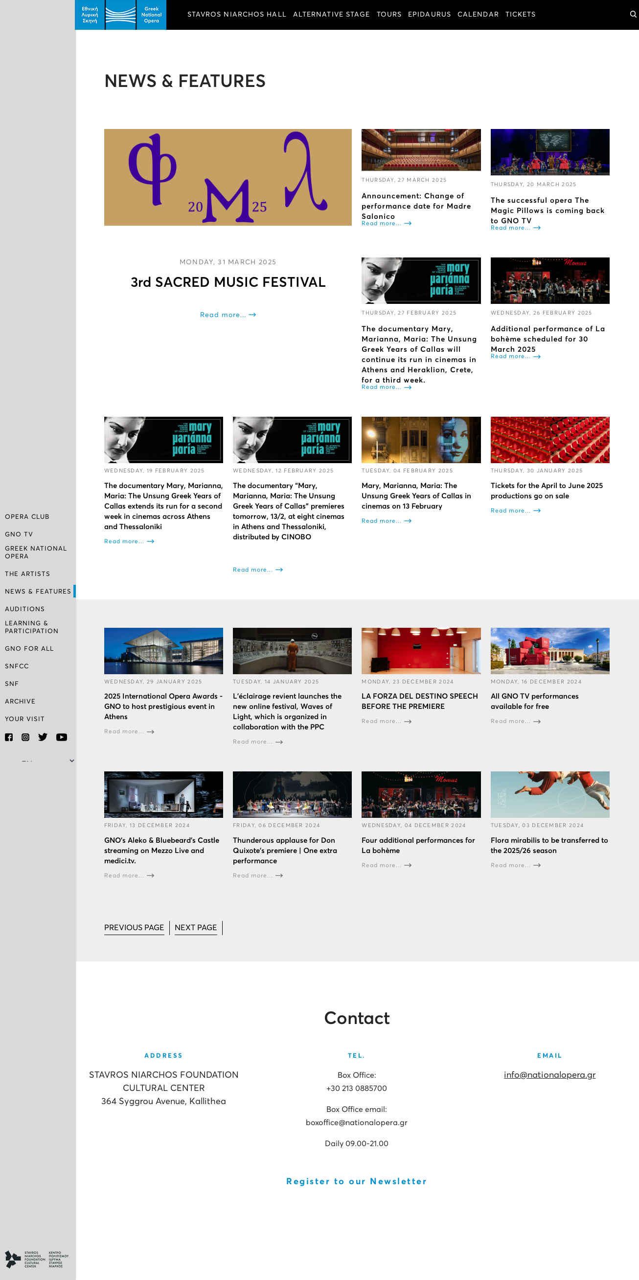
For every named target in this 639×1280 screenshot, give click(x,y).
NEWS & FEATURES (38, 592)
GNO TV (19, 535)
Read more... (224, 314)
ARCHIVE (20, 702)
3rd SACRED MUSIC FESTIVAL (228, 282)
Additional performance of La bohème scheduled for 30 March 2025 (548, 339)
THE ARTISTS (27, 574)
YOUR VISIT (25, 719)
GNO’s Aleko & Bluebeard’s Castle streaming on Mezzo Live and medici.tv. (162, 850)
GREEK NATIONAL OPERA (36, 553)
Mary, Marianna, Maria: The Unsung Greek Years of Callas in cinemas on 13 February (417, 496)
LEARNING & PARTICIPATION (32, 627)
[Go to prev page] (135, 927)
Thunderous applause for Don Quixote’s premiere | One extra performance (286, 850)
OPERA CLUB (27, 517)
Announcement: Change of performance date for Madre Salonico (417, 206)
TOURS (390, 14)
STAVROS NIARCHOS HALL (238, 14)
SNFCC (17, 666)
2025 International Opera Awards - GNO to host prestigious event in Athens (164, 707)
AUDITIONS (25, 609)
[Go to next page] (197, 927)
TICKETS (521, 14)
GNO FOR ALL (29, 649)
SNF (12, 684)
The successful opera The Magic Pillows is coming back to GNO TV (548, 211)
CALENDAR (479, 14)
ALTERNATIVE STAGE (332, 14)
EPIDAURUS (430, 14)
